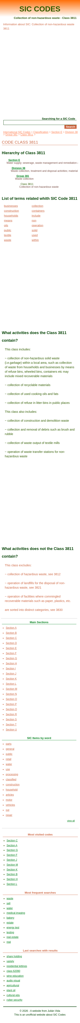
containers (38, 210)
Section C (11, 638)
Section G (11, 658)
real (9, 941)
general (10, 748)
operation (37, 225)
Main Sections (39, 622)
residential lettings (17, 966)
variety (10, 961)
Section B (11, 632)
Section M (11, 688)
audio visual (13, 980)
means (8, 220)
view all (71, 820)
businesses (11, 205)
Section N (11, 694)
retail (8, 759)
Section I (11, 668)
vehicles (10, 804)
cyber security (14, 999)
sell (8, 903)
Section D (11, 643)
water (9, 764)
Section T (11, 724)
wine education (15, 975)
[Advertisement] (40, 73)
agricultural (13, 985)
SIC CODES (40, 9)
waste (7, 240)
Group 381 (11, 134)
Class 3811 (26, 134)
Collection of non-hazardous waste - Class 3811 (45, 18)
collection (37, 205)
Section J (11, 673)
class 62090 (13, 971)
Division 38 (71, 132)
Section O (11, 699)
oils (6, 225)
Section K (11, 678)
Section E (56, 132)
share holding (14, 956)
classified (11, 779)
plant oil (11, 990)
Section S (11, 719)
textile (7, 235)
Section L (11, 683)
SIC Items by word (39, 738)
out (7, 810)
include (36, 215)
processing (12, 774)
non (34, 220)
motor (9, 799)
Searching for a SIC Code (58, 118)
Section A (11, 627)
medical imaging (16, 912)
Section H (11, 663)
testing (10, 932)
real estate (13, 937)
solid (35, 230)
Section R (11, 714)
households (11, 215)
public (7, 230)
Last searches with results (40, 950)
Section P (11, 704)
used (35, 235)
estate (10, 922)
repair (9, 815)
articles (10, 794)
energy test (13, 927)
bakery (10, 917)
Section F (11, 653)
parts (9, 743)
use (8, 769)
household (11, 789)
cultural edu (13, 995)
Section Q (11, 709)
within (35, 240)
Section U (11, 729)
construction (11, 210)
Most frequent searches (40, 892)
